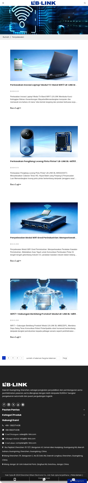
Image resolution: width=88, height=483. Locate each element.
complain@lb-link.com (26, 443)
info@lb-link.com (27, 438)
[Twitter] (13, 405)
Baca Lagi (15, 108)
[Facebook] (4, 405)
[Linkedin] (9, 405)
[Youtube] (18, 405)
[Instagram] (23, 405)
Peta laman (76, 475)
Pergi (65, 358)
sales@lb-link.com (27, 434)
